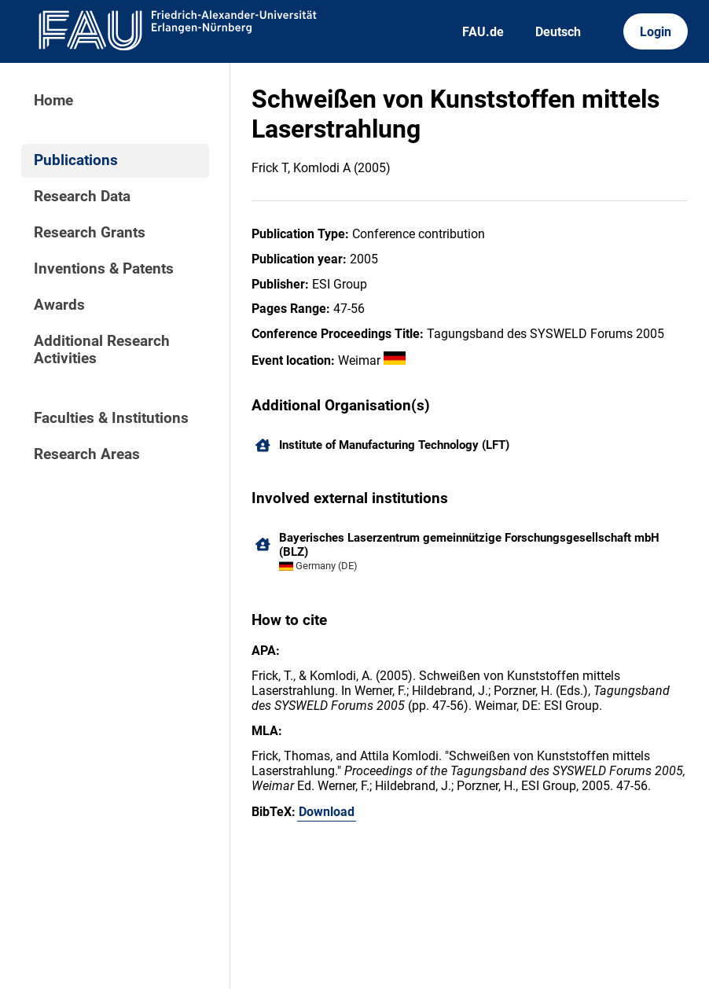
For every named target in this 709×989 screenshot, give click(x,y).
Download (326, 811)
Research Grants (89, 232)
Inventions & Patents (104, 269)
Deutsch (558, 31)
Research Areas (87, 454)
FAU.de (483, 31)
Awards (59, 305)
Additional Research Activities (102, 350)
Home (53, 100)
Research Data (82, 196)
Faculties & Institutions (111, 418)
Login (655, 31)
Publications (76, 160)
